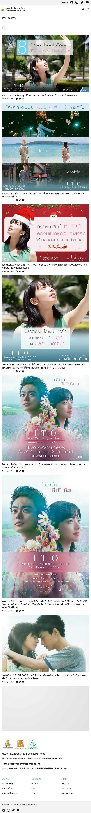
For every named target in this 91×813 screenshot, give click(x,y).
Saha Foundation (67, 793)
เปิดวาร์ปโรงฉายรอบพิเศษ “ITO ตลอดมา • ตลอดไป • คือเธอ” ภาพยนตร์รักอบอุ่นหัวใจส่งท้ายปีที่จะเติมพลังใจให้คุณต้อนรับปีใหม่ (45, 266)
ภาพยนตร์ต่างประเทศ (9, 793)
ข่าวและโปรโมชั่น (7, 783)
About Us (35, 783)
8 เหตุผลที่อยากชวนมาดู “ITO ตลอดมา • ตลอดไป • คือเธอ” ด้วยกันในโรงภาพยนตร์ (39, 95)
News (4, 28)
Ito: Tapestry (9, 18)
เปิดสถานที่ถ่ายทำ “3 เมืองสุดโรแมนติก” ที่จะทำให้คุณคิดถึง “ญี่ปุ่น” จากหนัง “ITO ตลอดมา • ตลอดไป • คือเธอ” (43, 195)
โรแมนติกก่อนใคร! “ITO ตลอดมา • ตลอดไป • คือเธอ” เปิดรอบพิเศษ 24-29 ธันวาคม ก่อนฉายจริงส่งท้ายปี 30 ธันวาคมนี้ (44, 466)
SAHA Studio (66, 788)
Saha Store (65, 783)
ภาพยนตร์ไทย (7, 788)
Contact (34, 793)
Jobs (33, 788)
